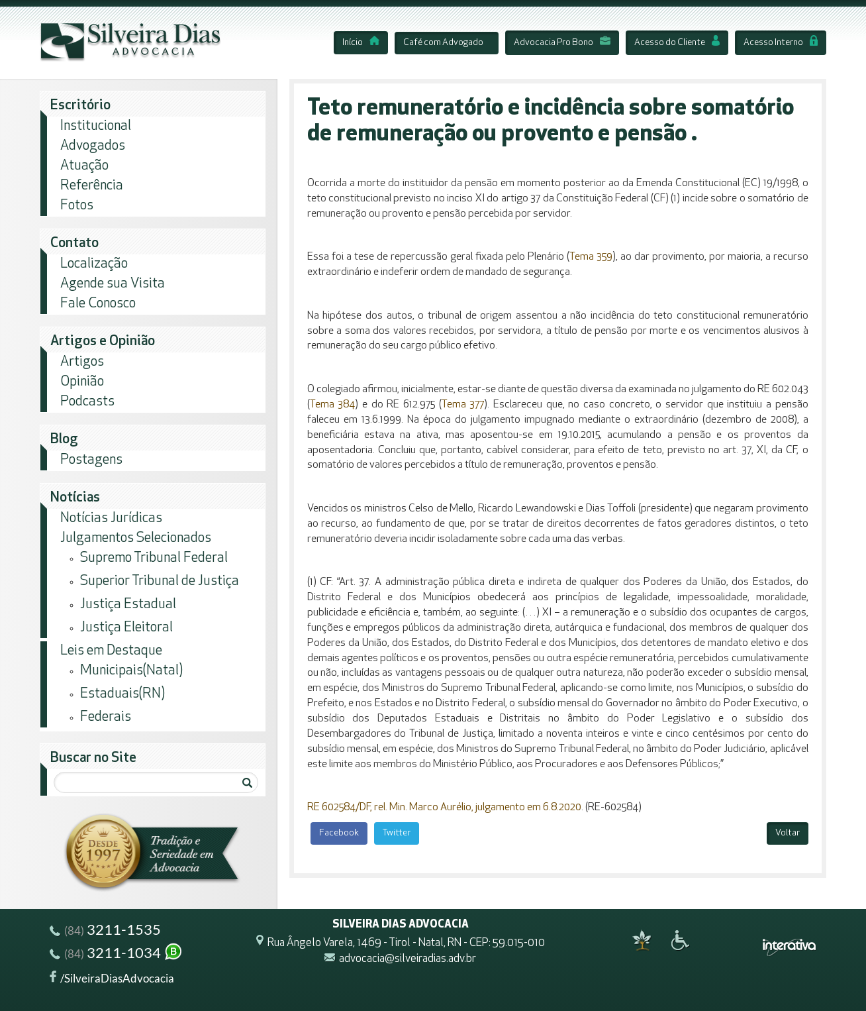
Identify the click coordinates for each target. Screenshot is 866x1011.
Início (360, 43)
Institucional (95, 126)
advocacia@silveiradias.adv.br (407, 959)
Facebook (339, 833)
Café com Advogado (443, 43)
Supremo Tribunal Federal (154, 558)
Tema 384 (333, 404)
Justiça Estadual (128, 605)
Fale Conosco (98, 304)
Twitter (396, 833)
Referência (91, 186)
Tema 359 (590, 257)
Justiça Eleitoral (126, 628)
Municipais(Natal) (131, 671)
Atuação (84, 166)
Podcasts (87, 402)
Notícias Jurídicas (111, 518)
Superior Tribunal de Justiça (159, 581)
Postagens (91, 460)
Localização (94, 264)
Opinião (82, 382)
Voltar (787, 833)
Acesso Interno (781, 42)
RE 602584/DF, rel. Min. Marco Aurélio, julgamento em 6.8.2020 (444, 807)
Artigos (82, 362)
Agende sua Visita (112, 284)
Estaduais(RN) (122, 694)
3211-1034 (116, 954)
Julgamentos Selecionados (135, 538)
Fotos (76, 206)
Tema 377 (463, 404)
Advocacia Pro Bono (562, 42)
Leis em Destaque (111, 651)
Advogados (92, 146)
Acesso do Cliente (677, 42)
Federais (105, 717)
